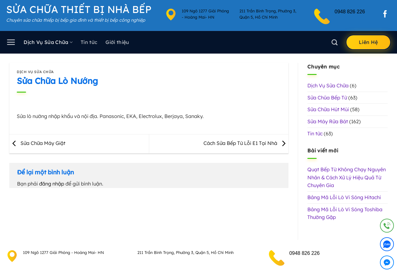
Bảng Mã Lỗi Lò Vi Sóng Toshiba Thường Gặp (344, 213)
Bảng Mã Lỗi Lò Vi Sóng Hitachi (344, 197)
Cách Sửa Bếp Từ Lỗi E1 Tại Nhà (245, 143)
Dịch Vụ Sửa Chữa (48, 42)
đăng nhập (51, 184)
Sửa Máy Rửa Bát (327, 121)
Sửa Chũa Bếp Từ (327, 97)
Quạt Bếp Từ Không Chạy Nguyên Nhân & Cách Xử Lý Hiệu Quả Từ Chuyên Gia (346, 177)
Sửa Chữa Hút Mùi (328, 109)
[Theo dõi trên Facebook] (385, 15)
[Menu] (11, 42)
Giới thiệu (117, 42)
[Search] (334, 42)
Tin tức (89, 42)
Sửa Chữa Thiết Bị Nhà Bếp (78, 9)
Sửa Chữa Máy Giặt (37, 143)
